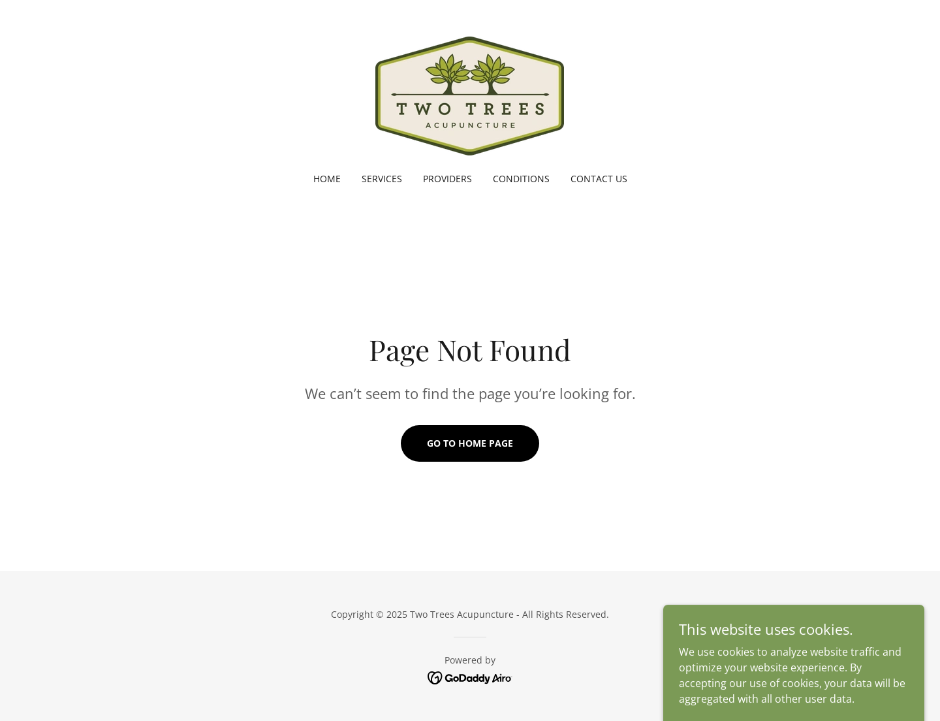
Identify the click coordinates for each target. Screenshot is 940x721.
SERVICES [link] (382, 178)
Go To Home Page (470, 443)
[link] (469, 95)
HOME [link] (327, 178)
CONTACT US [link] (599, 178)
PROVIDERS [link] (447, 178)
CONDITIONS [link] (521, 178)
